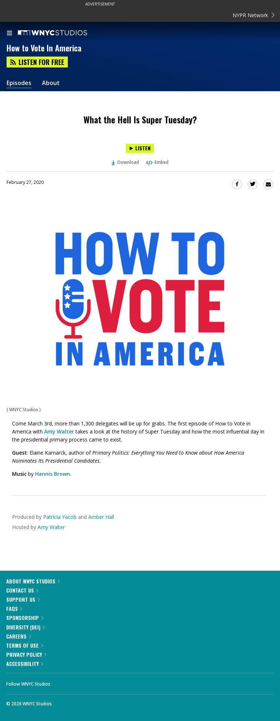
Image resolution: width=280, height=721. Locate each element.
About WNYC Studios (33, 581)
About (51, 83)
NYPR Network (254, 15)
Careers (18, 636)
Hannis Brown (52, 473)
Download (125, 162)
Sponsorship (24, 617)
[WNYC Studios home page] (61, 33)
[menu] (9, 33)
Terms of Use (24, 645)
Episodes (19, 83)
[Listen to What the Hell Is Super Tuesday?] (140, 148)
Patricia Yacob (60, 516)
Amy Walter (59, 431)
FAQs (14, 608)
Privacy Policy (26, 654)
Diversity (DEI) (25, 627)
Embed (156, 162)
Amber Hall (101, 516)
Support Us (23, 599)
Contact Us (22, 590)
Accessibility (24, 663)
